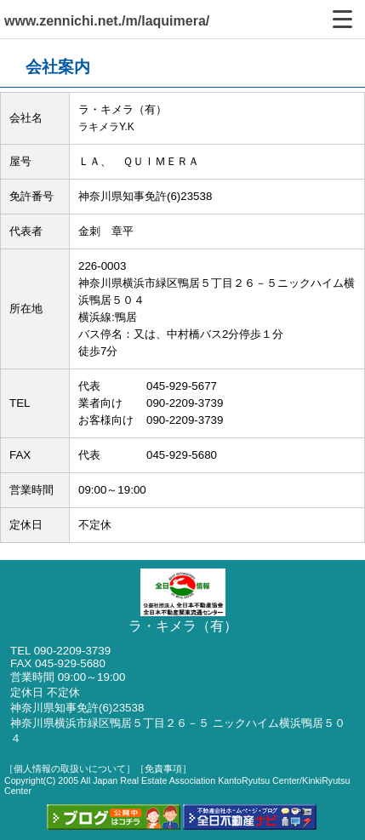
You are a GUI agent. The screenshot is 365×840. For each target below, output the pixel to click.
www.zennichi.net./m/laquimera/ (106, 21)
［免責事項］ (163, 768)
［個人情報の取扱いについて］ (69, 768)
